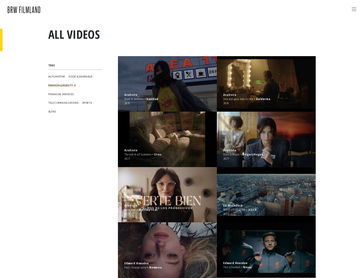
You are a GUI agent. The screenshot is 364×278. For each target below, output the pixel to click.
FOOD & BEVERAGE (80, 76)
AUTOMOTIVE (56, 76)
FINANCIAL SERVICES (61, 94)
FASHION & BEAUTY (60, 85)
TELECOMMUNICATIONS (63, 102)
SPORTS (87, 102)
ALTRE (52, 111)
